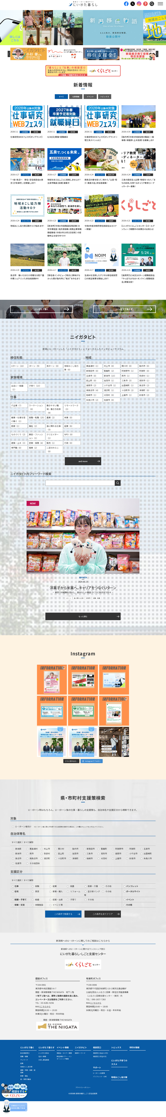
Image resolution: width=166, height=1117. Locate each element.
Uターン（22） (18, 382)
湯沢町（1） (109, 406)
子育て (71, 915)
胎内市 (73, 864)
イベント (90, 96)
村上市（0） (109, 382)
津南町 (73, 874)
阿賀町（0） (144, 387)
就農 (70, 902)
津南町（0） (144, 406)
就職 (35, 902)
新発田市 (89, 864)
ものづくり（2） (18, 450)
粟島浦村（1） (92, 382)
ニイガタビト (81, 1063)
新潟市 (88, 613)
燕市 (30, 869)
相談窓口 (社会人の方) (100, 1069)
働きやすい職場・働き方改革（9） (54, 425)
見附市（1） (144, 396)
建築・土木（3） (18, 459)
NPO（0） (69, 450)
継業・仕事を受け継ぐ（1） (18, 435)
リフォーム (73, 907)
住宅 (15, 907)
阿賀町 (130, 864)
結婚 (35, 915)
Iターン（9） (35, 382)
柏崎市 (88, 874)
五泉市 (145, 864)
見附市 (102, 869)
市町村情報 (134, 1063)
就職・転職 (96, 613)
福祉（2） (33, 442)
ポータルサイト (132, 907)
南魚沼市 (32, 874)
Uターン (68, 613)
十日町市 (60, 874)
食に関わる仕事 (79, 613)
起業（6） (68, 442)
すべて (61, 96)
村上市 (45, 864)
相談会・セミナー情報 (64, 1069)
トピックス (105, 96)
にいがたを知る (43, 1069)
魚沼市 (16, 874)
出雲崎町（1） (128, 401)
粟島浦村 (32, 864)
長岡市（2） (91, 401)
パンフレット (131, 902)
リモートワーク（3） (71, 423)
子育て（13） (35, 401)
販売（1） (51, 459)
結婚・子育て (19, 915)
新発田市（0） (92, 387)
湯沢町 (45, 874)
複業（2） (33, 463)
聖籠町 (102, 864)
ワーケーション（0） (36, 423)
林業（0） (68, 433)
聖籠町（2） (109, 387)
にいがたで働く (27, 1063)
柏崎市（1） (91, 411)
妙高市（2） (144, 411)
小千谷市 (131, 869)
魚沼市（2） (144, 401)
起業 (53, 902)
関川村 (59, 864)
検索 (118, 499)
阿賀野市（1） (128, 387)
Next (145, 27)
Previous (21, 27)
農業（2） (51, 433)
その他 (106, 902)
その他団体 (33, 879)
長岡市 (116, 869)
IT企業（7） (16, 421)
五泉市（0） (91, 391)
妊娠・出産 (56, 915)
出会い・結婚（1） (17, 403)
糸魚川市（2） (92, 416)
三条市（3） (127, 396)
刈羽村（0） (109, 411)
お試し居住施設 (43, 1076)
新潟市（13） (110, 391)
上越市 (116, 874)
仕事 (15, 902)
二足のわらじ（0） (53, 465)
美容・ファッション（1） (36, 452)
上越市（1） (127, 411)
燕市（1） (126, 391)
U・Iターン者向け (21, 842)
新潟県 (16, 864)
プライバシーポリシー (83, 1103)
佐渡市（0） (109, 416)
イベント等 (56, 920)
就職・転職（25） (37, 433)
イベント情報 (63, 1063)
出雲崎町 (146, 869)
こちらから (45, 1022)
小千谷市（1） (110, 401)
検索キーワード (80, 1069)
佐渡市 (16, 879)
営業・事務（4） (36, 459)
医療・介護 (91, 902)
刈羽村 (102, 874)
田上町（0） (91, 396)
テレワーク (24, 1076)
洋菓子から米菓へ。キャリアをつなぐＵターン (83, 603)
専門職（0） (16, 463)
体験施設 (37, 920)
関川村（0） (127, 382)
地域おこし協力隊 (26, 1082)
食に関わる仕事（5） (54, 444)
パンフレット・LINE (100, 1092)
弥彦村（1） (144, 391)
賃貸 (35, 907)
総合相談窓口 (24, 1069)
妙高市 (130, 874)
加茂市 (73, 869)
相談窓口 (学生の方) (99, 1072)
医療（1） (15, 442)
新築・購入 (56, 907)
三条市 (88, 869)
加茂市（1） (109, 396)
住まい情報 (42, 1072)
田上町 (59, 869)
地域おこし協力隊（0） (71, 384)
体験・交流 (18, 920)
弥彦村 (45, 869)
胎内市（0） (144, 382)
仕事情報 (76, 96)
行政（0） (68, 459)
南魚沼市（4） (92, 406)
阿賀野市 (117, 864)
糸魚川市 (146, 874)
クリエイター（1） (53, 452)
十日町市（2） (128, 406)
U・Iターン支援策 (99, 1089)
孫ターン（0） (53, 382)
